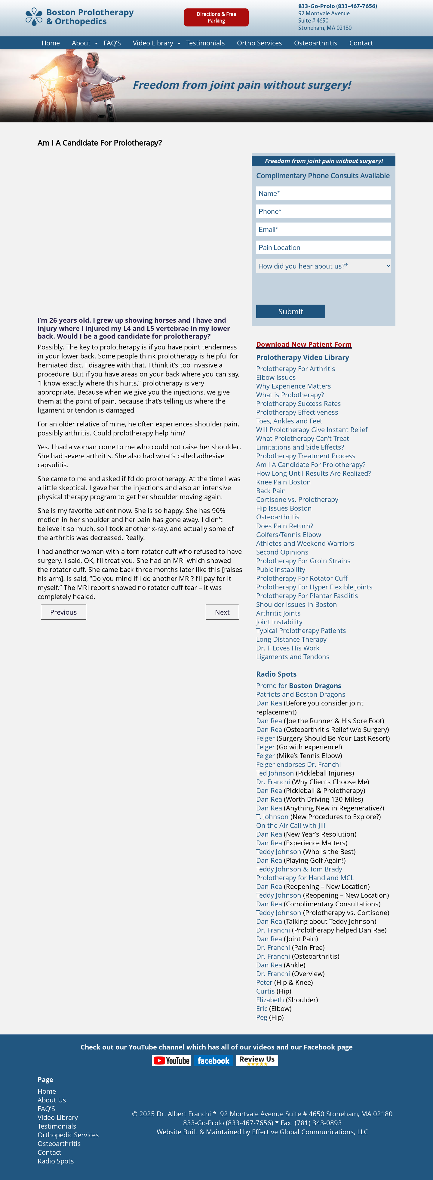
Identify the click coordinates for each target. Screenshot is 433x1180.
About (81, 42)
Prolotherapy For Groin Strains (303, 560)
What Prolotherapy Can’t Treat (302, 438)
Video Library (153, 42)
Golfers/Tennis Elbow (288, 534)
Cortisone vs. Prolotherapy (297, 499)
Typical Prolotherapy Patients (301, 630)
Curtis (265, 990)
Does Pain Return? (284, 525)
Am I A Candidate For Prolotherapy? (310, 464)
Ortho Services (259, 42)
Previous (63, 611)
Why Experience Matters (293, 385)
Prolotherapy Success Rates (298, 403)
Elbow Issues (276, 377)
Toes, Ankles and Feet (289, 420)
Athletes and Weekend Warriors (305, 543)
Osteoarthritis (315, 42)
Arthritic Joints (278, 612)
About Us (52, 1099)
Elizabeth (270, 999)
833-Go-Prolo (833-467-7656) (337, 7)
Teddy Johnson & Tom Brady (299, 868)
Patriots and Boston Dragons (300, 694)
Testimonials (205, 42)
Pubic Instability (280, 569)
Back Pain (271, 490)
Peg (261, 1017)
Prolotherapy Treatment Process (305, 455)
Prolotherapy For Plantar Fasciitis (307, 595)
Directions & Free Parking (216, 17)
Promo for (298, 685)
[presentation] (302, 289)
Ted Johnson (275, 772)
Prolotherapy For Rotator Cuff (302, 577)
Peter (264, 982)
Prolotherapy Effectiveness (297, 411)
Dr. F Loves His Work (288, 647)
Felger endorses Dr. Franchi (298, 764)
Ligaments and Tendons (293, 656)
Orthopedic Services (68, 1134)
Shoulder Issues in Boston (296, 604)
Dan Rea (269, 702)
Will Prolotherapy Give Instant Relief (311, 429)
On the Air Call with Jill (291, 825)
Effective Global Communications (303, 1131)
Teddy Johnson (279, 851)
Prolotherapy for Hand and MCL (305, 877)
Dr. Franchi (273, 781)
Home (50, 42)
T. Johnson (272, 816)
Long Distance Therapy (291, 639)
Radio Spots (56, 1160)
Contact (361, 42)
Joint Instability (279, 621)
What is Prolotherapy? (290, 394)
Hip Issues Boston (284, 507)
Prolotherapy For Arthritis (295, 368)
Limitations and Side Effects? (300, 446)
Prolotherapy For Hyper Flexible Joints (314, 586)
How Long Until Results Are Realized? (313, 473)
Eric (261, 1008)
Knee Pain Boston (283, 481)
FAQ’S (112, 42)
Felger (265, 737)
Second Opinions (282, 551)
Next (222, 611)
